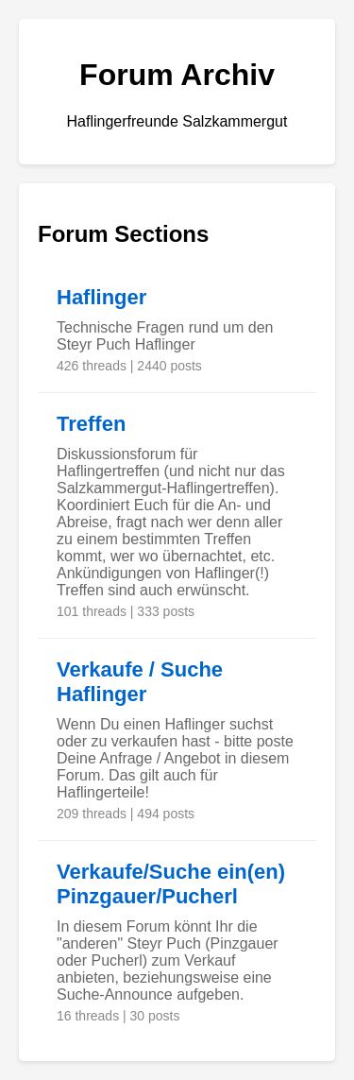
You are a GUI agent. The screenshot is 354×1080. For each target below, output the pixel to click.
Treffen (91, 424)
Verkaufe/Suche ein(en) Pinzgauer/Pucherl (171, 884)
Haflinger (101, 297)
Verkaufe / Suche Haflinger (140, 682)
